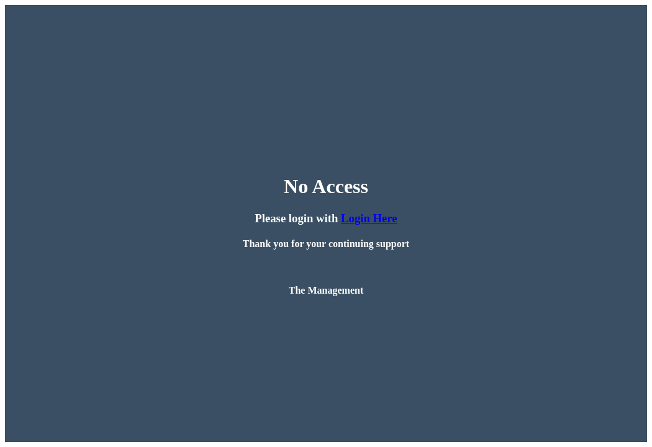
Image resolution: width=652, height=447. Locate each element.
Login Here (369, 218)
